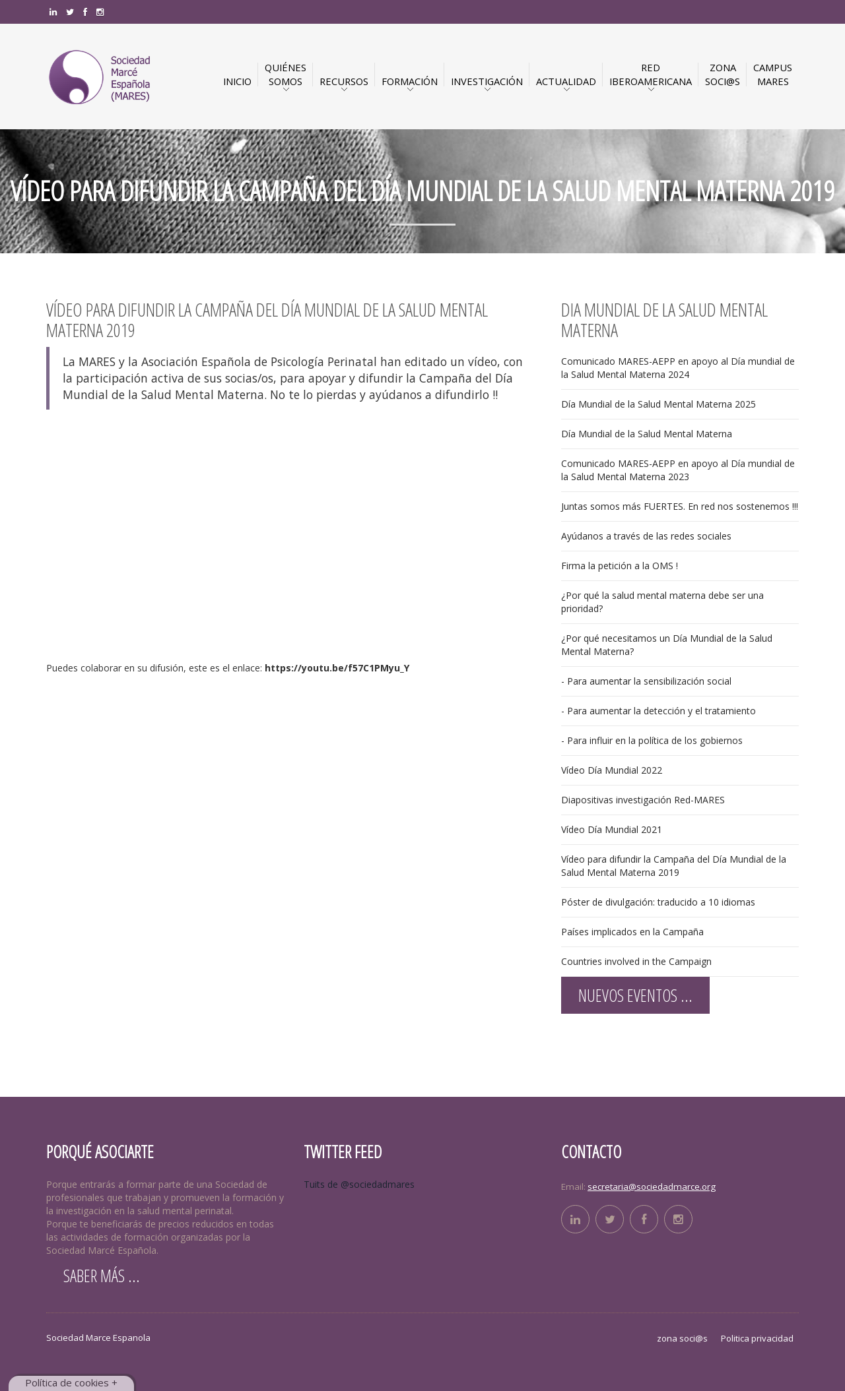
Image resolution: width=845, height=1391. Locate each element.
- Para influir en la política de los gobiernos (652, 740)
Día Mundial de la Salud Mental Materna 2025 (658, 404)
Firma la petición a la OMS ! (619, 565)
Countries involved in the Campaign (636, 961)
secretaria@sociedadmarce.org (652, 1186)
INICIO (237, 81)
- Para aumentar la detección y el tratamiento (658, 710)
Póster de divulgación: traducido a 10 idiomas (658, 902)
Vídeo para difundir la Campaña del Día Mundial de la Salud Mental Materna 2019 (673, 866)
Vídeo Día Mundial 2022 (611, 770)
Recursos (344, 81)
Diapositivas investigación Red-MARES (643, 799)
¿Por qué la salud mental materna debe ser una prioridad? (662, 602)
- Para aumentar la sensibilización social (646, 681)
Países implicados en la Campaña (632, 931)
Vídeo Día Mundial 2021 (611, 829)
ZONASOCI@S (722, 74)
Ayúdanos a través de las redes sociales (646, 536)
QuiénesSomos (285, 74)
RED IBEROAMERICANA (650, 74)
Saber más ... (101, 1275)
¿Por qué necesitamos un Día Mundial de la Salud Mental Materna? (666, 645)
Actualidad (566, 81)
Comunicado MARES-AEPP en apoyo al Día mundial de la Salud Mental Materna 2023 (678, 470)
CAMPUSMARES (772, 74)
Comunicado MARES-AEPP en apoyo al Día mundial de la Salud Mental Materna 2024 (678, 368)
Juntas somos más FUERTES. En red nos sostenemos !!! (679, 506)
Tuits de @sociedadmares (359, 1184)
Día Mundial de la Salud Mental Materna (646, 433)
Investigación (487, 81)
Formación (410, 81)
